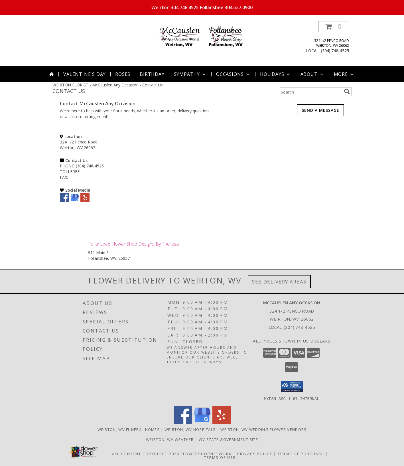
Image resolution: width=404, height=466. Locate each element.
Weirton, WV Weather (170, 439)
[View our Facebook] (64, 200)
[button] (333, 26)
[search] (347, 91)
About (312, 74)
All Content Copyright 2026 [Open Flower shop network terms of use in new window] (145, 453)
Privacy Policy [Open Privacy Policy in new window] (254, 453)
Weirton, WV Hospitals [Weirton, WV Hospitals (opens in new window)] (190, 429)
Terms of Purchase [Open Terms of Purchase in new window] (301, 453)
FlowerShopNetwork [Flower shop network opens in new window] (206, 453)
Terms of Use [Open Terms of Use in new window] (220, 457)
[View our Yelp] (85, 200)
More (344, 74)
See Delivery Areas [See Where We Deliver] (279, 281)
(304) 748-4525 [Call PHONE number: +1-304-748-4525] (90, 166)
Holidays (275, 74)
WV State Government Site (228, 439)
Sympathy (190, 74)
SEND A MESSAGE (320, 110)
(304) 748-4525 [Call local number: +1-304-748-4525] (335, 50)
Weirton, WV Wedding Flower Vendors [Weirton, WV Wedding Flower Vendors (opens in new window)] (263, 429)
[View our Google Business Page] (74, 200)
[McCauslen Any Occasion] (202, 37)
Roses (122, 74)
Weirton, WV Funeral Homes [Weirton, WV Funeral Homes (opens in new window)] (129, 429)
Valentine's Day (84, 74)
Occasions (233, 74)
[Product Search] (310, 92)
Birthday (152, 74)
